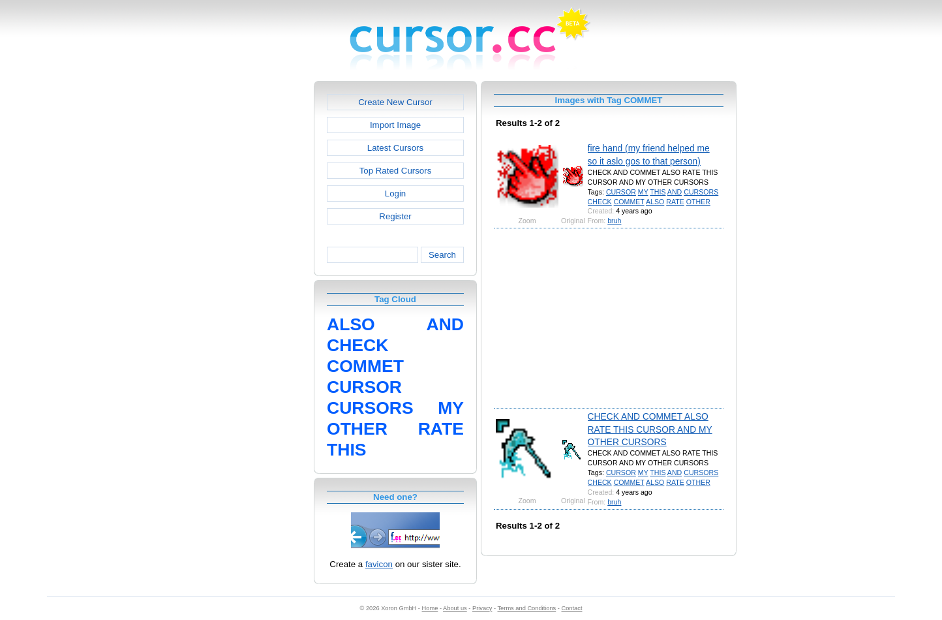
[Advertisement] (257, 277)
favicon (379, 564)
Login (395, 193)
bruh (614, 221)
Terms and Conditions (526, 608)
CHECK (600, 202)
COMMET (629, 202)
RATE (675, 202)
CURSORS (701, 192)
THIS (657, 192)
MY (643, 192)
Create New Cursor (395, 102)
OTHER (698, 202)
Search (442, 255)
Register (395, 216)
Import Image (395, 125)
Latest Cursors (395, 148)
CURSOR (621, 192)
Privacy (482, 608)
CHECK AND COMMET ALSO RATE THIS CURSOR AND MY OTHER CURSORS (650, 429)
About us (455, 608)
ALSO (655, 202)
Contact (572, 608)
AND (674, 192)
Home (430, 608)
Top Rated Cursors (395, 171)
